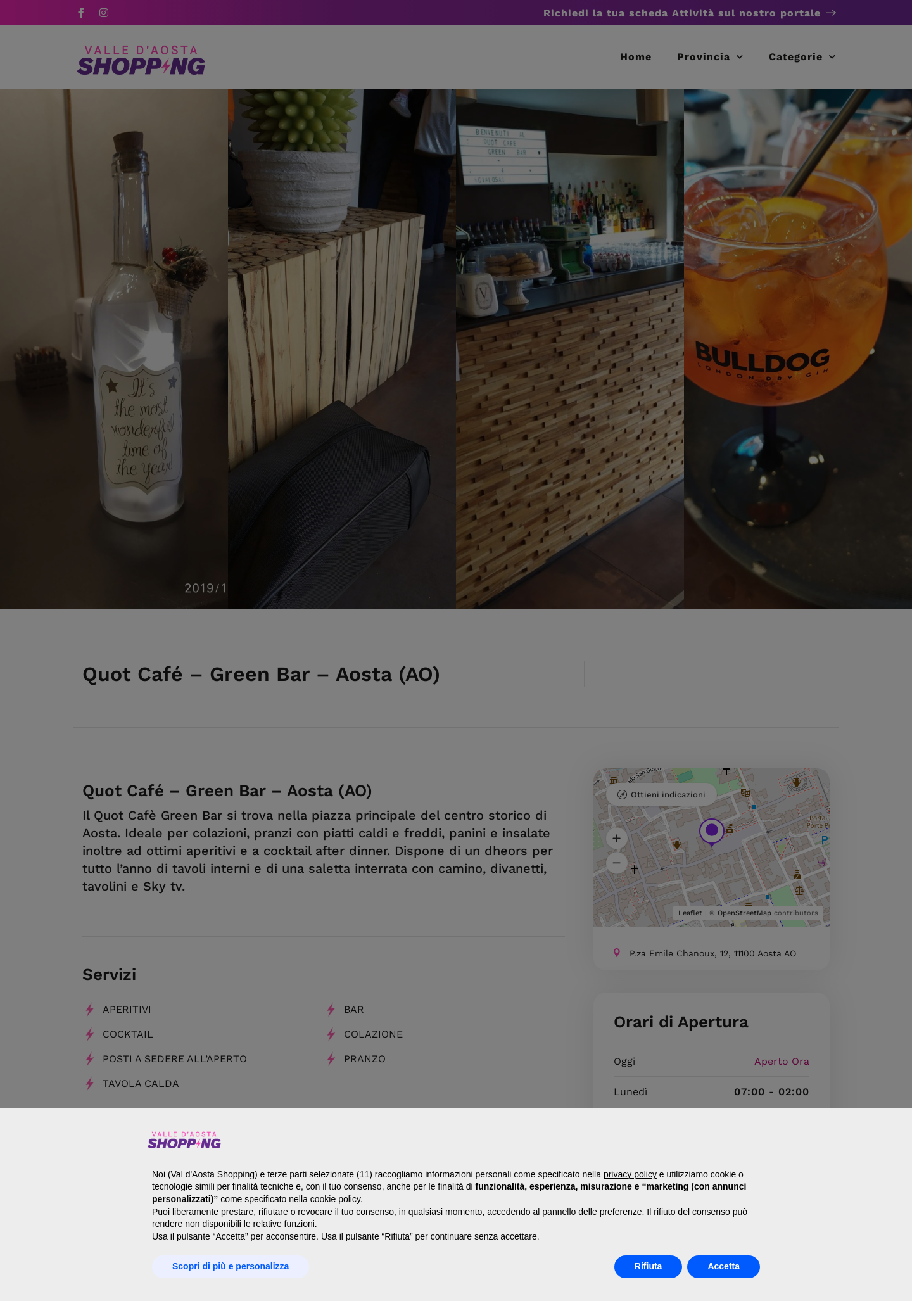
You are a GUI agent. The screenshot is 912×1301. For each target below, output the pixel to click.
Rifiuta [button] (648, 1266)
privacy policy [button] (630, 1174)
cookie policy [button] (335, 1199)
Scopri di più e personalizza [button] (230, 1266)
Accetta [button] (723, 1266)
